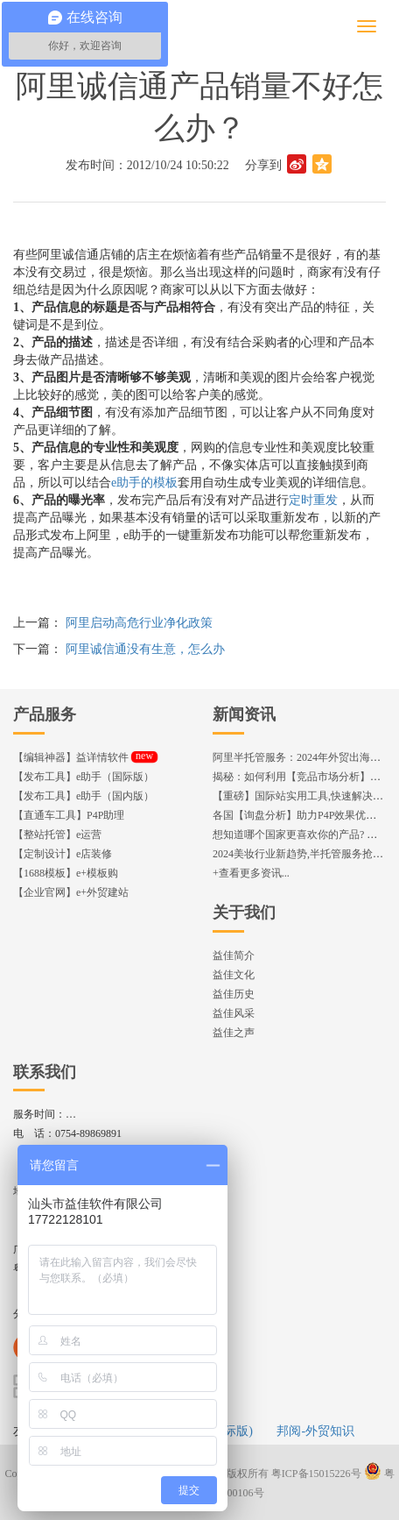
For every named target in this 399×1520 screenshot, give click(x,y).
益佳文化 (234, 975)
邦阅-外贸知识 (315, 1431)
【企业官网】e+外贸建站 (71, 892)
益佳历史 (234, 994)
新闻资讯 (244, 714)
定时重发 (313, 500)
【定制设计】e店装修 (62, 854)
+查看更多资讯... (251, 873)
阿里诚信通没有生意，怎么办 (145, 649)
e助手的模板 (144, 482)
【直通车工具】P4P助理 (68, 815)
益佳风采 (234, 1013)
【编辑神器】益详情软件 (85, 757)
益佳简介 (234, 955)
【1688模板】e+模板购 (65, 873)
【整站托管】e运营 (57, 834)
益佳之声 (234, 1032)
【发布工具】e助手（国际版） (83, 777)
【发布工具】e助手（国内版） (83, 796)
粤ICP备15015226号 (316, 1473)
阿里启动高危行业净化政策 (139, 622)
